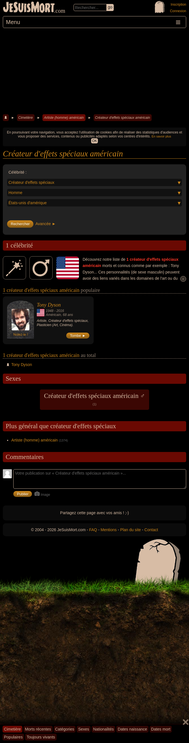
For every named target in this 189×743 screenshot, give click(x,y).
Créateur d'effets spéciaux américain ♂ (94, 399)
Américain (53, 315)
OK (94, 141)
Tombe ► (78, 335)
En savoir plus (161, 136)
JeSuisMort (29, 8)
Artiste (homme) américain (64, 118)
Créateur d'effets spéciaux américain (122, 118)
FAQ (93, 529)
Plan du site (130, 529)
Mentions (108, 529)
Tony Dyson (49, 305)
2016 (60, 311)
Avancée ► (45, 223)
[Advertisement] (94, 70)
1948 (49, 311)
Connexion (178, 11)
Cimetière (25, 118)
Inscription (178, 5)
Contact (151, 529)
